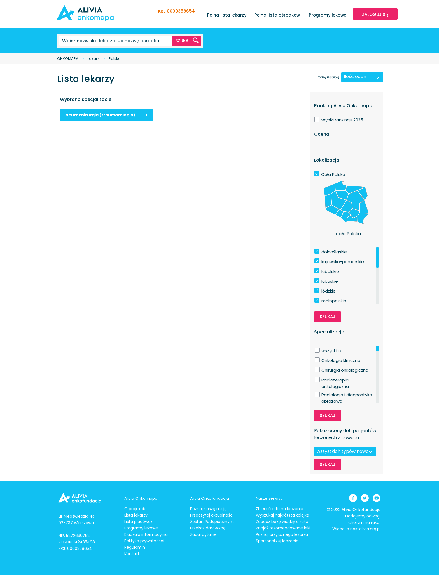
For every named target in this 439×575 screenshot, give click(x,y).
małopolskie (333, 301)
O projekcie (135, 509)
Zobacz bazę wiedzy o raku (282, 521)
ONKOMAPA (67, 58)
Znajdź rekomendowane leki (283, 528)
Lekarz (93, 58)
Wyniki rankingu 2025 (342, 120)
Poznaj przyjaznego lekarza (282, 534)
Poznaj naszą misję (208, 509)
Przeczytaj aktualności (211, 515)
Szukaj (327, 317)
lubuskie (329, 281)
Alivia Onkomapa (140, 498)
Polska (115, 58)
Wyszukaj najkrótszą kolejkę (282, 515)
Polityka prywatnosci (144, 541)
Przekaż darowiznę (208, 528)
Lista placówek (138, 521)
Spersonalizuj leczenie (277, 541)
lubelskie (330, 271)
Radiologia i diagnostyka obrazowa (346, 395)
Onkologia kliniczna (340, 360)
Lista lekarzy (136, 515)
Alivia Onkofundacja (209, 498)
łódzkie (328, 291)
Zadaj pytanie (203, 534)
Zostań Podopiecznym (212, 521)
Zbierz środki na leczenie (279, 509)
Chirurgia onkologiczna (344, 370)
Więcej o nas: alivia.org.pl (356, 529)
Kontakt (131, 554)
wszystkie (331, 351)
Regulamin (134, 547)
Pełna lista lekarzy (227, 15)
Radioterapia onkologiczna (335, 380)
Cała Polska (333, 174)
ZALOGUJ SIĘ (375, 14)
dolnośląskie (334, 252)
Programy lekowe (327, 15)
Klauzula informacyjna (146, 534)
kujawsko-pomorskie (342, 262)
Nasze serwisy (269, 498)
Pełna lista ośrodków (277, 15)
